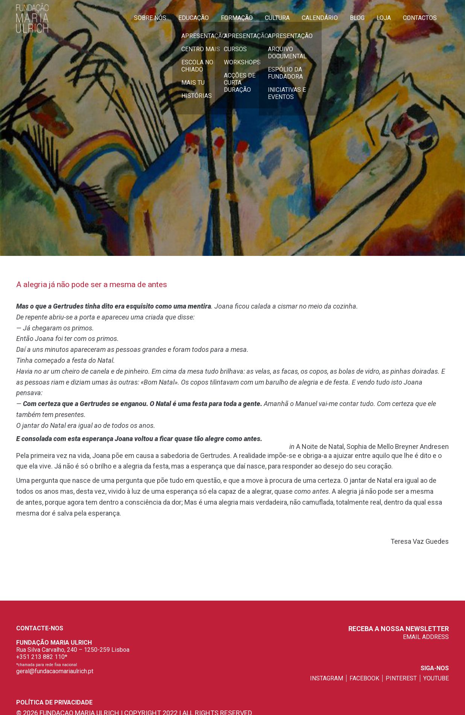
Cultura (277, 17)
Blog (357, 17)
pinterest (401, 678)
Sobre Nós (150, 17)
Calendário (320, 17)
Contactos (420, 17)
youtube (436, 678)
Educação (193, 17)
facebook (364, 678)
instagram (326, 678)
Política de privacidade (54, 702)
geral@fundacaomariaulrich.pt (54, 671)
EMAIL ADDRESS (426, 636)
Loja (384, 17)
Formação (237, 17)
